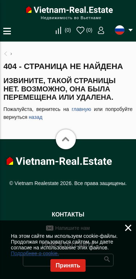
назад (35, 117)
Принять (68, 265)
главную (81, 109)
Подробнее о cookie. (35, 253)
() (68, 30)
